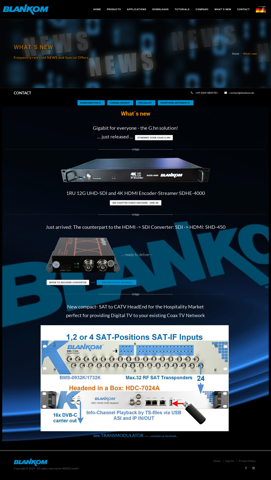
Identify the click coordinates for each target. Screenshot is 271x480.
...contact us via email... (163, 436)
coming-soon (120, 103)
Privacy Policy (247, 460)
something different (175, 103)
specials (145, 103)
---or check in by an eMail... (116, 282)
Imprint (229, 460)
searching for (91, 103)
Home (235, 53)
